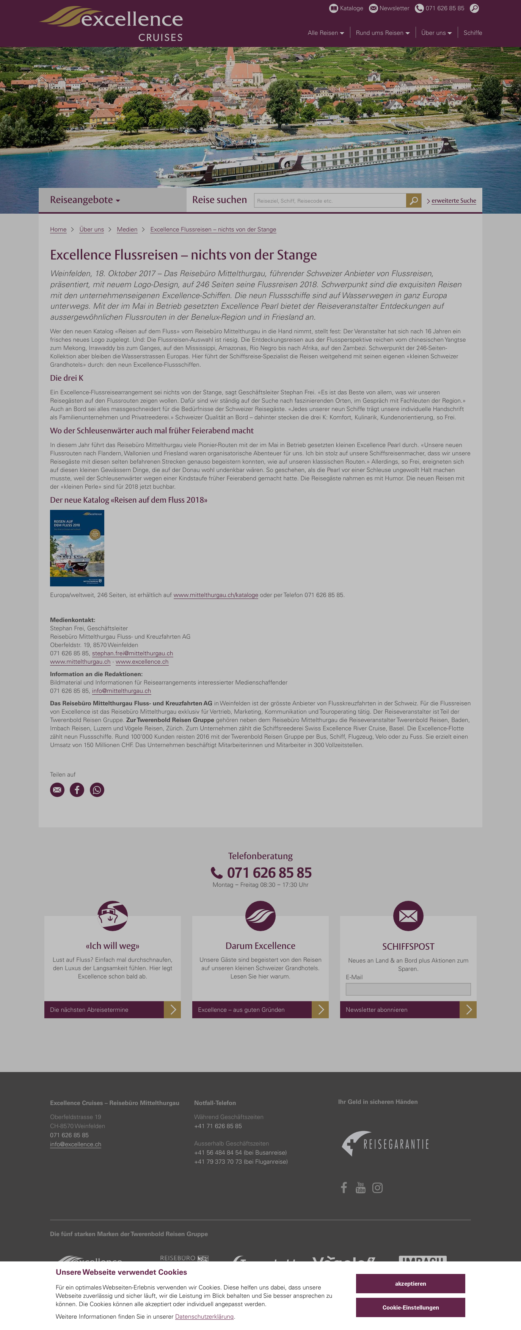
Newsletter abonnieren (377, 1009)
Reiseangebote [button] (85, 199)
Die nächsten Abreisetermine (89, 1009)
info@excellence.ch (75, 1144)
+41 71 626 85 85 (218, 1126)
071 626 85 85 (260, 873)
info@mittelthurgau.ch (121, 690)
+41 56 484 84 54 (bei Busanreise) (240, 1152)
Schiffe (473, 32)
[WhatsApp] (97, 795)
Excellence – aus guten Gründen (241, 1009)
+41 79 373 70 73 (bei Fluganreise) (241, 1161)
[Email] (57, 795)
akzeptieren (410, 1283)
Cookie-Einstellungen (411, 1307)
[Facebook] (77, 795)
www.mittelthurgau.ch (80, 661)
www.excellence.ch (142, 661)
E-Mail (354, 977)
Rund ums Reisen (383, 32)
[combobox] (338, 200)
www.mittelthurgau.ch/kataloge (216, 595)
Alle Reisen (326, 32)
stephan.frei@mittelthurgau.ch (132, 653)
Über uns (436, 32)
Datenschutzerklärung (204, 1316)
